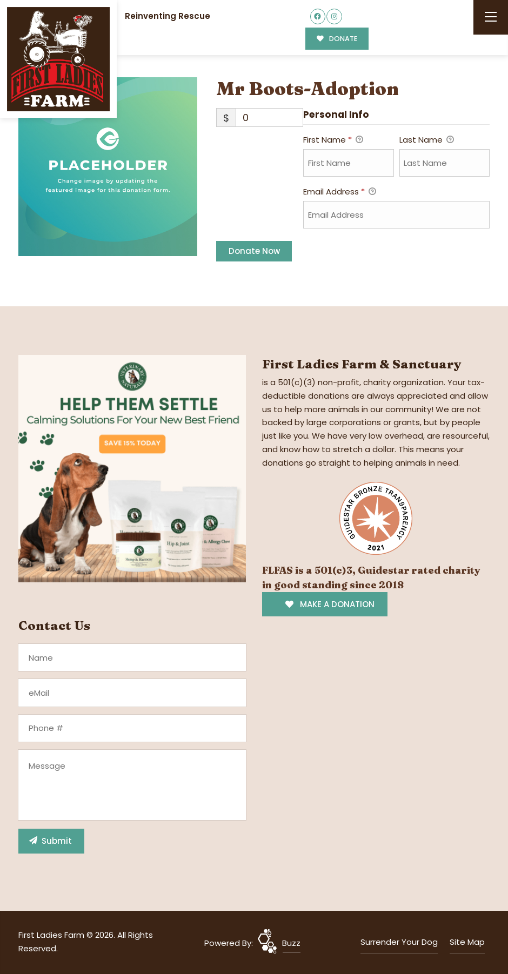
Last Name (426, 140)
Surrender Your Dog (399, 942)
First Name (333, 140)
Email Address (339, 192)
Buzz (291, 943)
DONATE (337, 38)
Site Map (467, 942)
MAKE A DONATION (330, 604)
